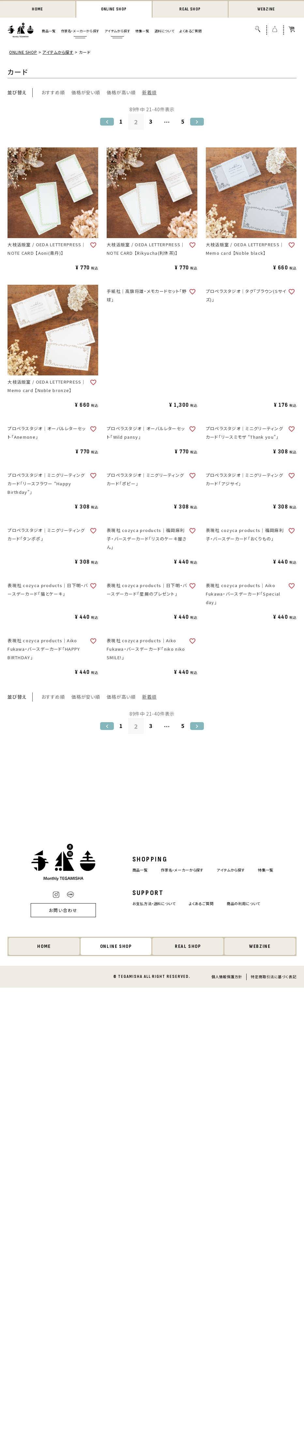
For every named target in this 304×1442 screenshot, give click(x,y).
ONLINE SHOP (114, 10)
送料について (165, 31)
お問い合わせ (54, 911)
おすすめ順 (53, 93)
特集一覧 (142, 31)
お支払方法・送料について (149, 904)
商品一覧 (48, 31)
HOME (37, 10)
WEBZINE (266, 10)
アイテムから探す (117, 31)
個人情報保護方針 (226, 977)
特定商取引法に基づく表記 (273, 977)
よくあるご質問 (190, 31)
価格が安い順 (85, 93)
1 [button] (120, 122)
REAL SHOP (190, 10)
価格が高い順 (121, 93)
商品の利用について (249, 904)
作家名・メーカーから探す (80, 31)
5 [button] (184, 122)
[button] (105, 122)
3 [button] (151, 122)
